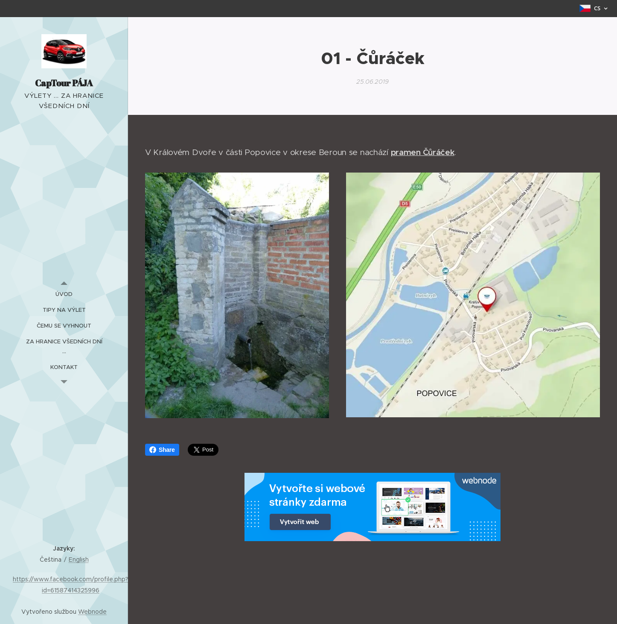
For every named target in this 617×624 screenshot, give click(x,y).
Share (162, 449)
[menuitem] (64, 294)
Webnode (92, 611)
